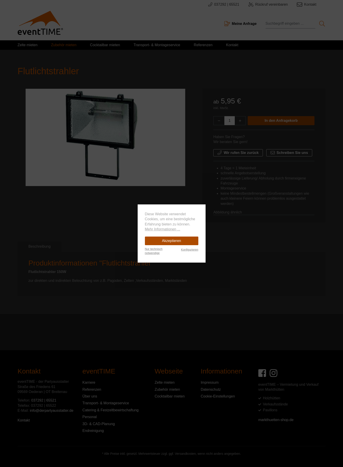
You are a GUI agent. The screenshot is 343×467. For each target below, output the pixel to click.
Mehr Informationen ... (162, 229)
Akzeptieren (171, 241)
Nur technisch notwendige (154, 251)
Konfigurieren (189, 249)
